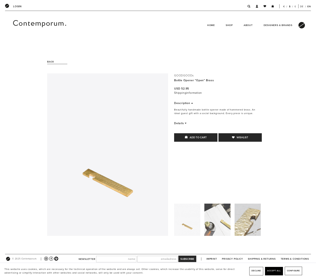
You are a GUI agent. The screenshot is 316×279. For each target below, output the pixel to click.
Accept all (274, 271)
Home (211, 25)
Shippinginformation (188, 93)
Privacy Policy (232, 258)
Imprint (211, 258)
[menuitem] (17, 6)
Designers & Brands (278, 25)
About (248, 25)
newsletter (87, 259)
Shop (229, 25)
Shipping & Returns (261, 258)
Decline (256, 271)
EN (309, 6)
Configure (293, 271)
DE (302, 6)
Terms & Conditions (295, 258)
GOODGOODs (184, 75)
